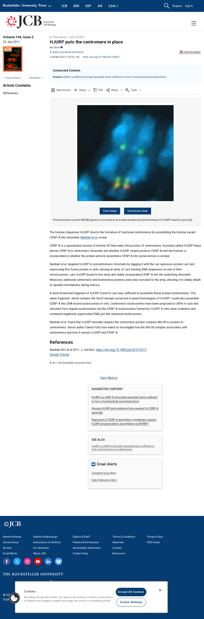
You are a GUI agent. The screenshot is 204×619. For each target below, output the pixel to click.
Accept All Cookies (131, 592)
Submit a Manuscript (45, 536)
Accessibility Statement (87, 547)
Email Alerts (10, 553)
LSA (112, 6)
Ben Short (56, 47)
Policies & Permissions (86, 541)
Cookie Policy (80, 553)
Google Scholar (59, 354)
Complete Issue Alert (104, 472)
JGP (88, 6)
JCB (64, 6)
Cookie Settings (131, 602)
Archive (7, 547)
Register (177, 6)
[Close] (160, 590)
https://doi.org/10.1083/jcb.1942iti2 (101, 57)
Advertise (118, 541)
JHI (100, 6)
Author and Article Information (67, 52)
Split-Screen (63, 90)
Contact (117, 547)
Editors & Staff (81, 536)
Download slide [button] (137, 211)
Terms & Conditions (123, 536)
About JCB (39, 553)
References (10, 93)
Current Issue (11, 541)
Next (36, 78)
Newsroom (118, 553)
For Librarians (41, 547)
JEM (76, 6)
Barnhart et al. (89, 237)
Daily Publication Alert (104, 479)
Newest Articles (12, 536)
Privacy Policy (155, 536)
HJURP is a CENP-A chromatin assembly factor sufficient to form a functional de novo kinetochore (114, 77)
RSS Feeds (153, 541)
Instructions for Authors (47, 541)
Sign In (190, 6)
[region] (91, 597)
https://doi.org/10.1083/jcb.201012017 (121, 349)
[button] (82, 90)
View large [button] (110, 211)
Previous (11, 78)
